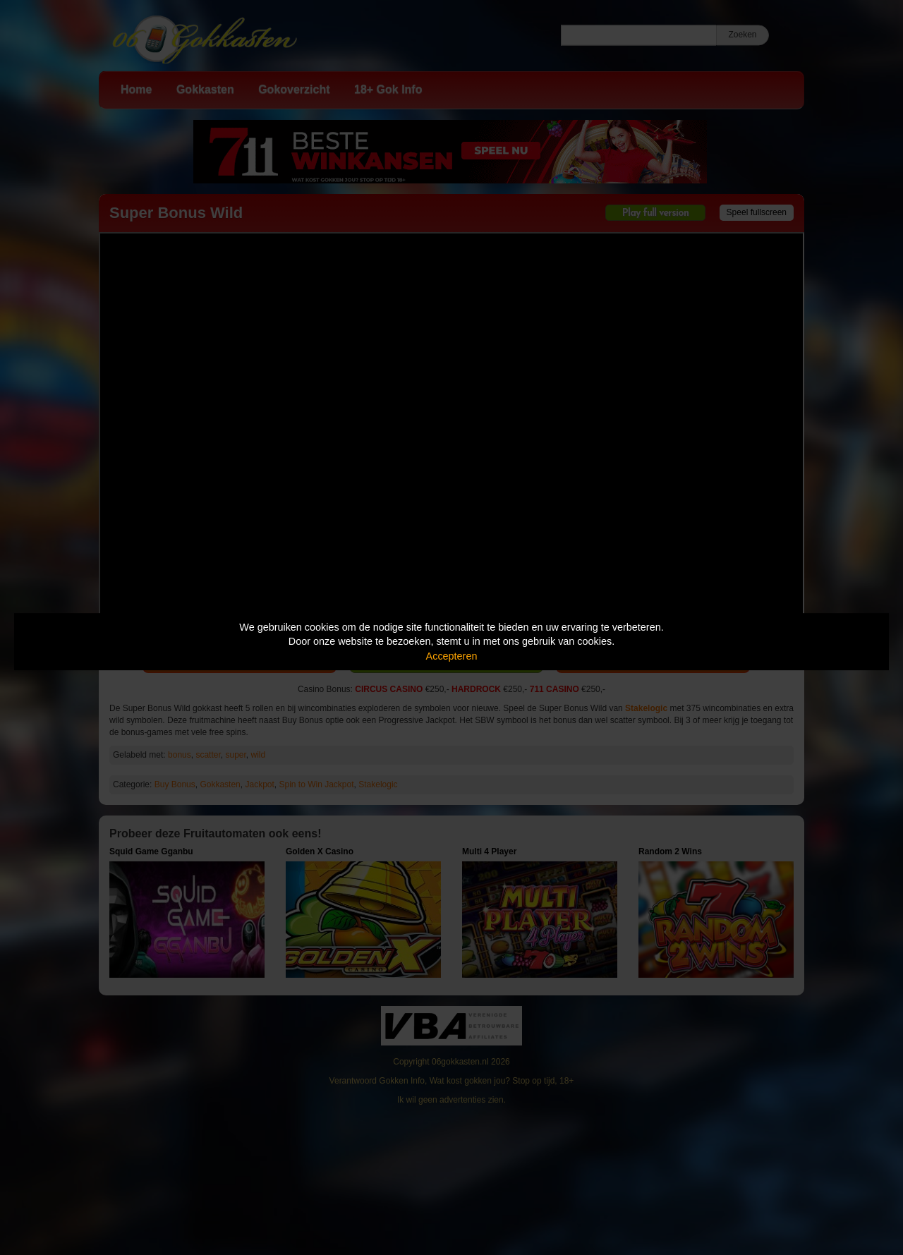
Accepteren (452, 656)
